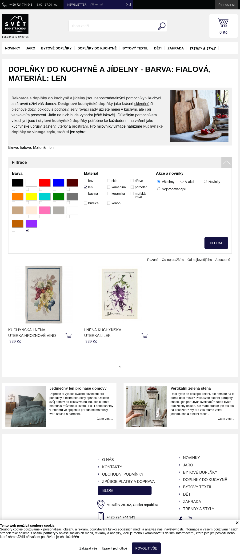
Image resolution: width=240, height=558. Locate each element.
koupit (69, 336)
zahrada (176, 48)
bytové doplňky (56, 48)
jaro (30, 48)
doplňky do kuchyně (96, 48)
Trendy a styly (203, 48)
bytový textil (135, 48)
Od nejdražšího (173, 260)
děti (158, 48)
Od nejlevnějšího (200, 260)
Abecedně (222, 260)
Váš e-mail (96, 4)
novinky (12, 48)
